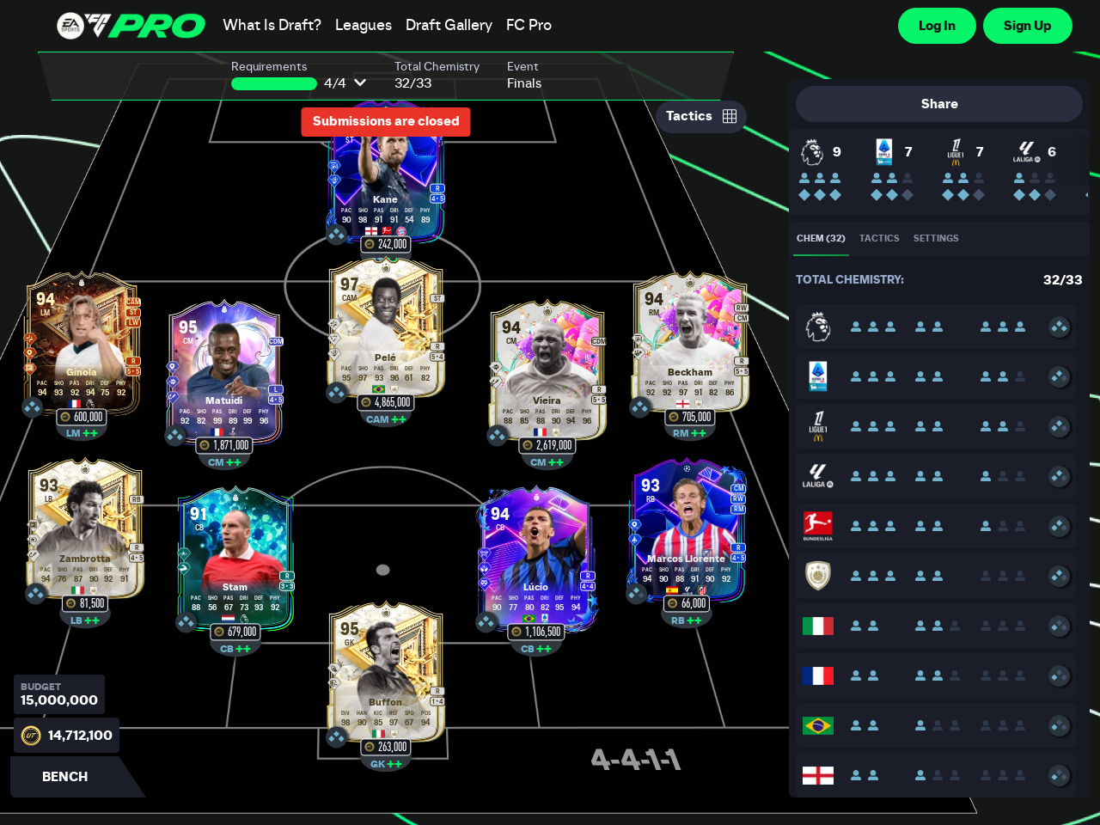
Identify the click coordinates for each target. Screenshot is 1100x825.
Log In (937, 26)
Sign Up (1028, 26)
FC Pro (529, 26)
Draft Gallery (449, 26)
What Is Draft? (272, 26)
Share (939, 104)
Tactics (701, 116)
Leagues (363, 26)
